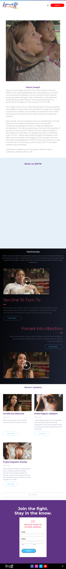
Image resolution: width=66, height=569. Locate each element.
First (23, 544)
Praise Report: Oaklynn (46, 413)
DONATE (57, 5)
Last (34, 544)
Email (23, 532)
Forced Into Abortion (13, 413)
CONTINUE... (12, 318)
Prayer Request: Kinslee (15, 462)
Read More (10, 433)
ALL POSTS (33, 495)
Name (24, 539)
